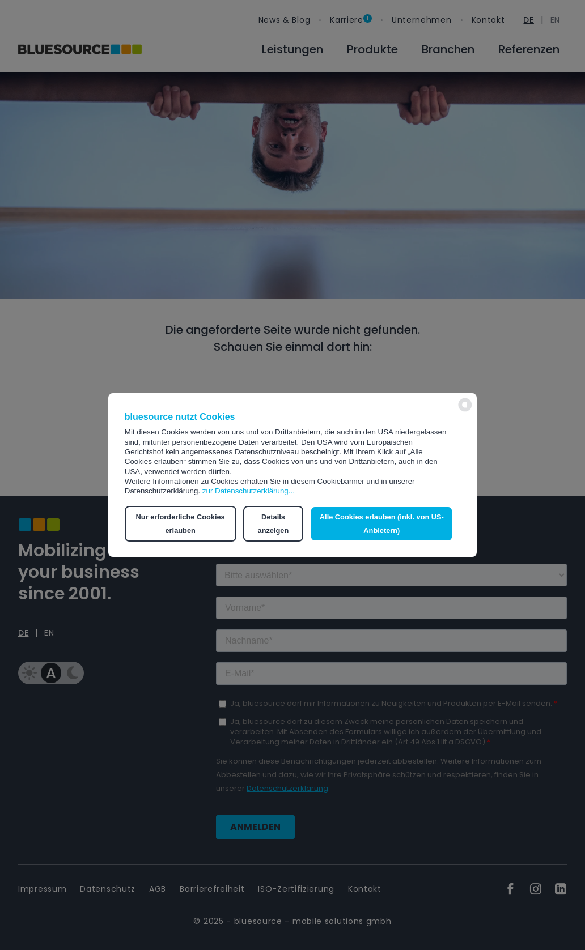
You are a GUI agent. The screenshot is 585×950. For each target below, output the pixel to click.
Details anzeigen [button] (273, 524)
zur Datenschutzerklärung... (248, 491)
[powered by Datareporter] (465, 410)
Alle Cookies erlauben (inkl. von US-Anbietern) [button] (382, 524)
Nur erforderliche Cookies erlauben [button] (180, 524)
